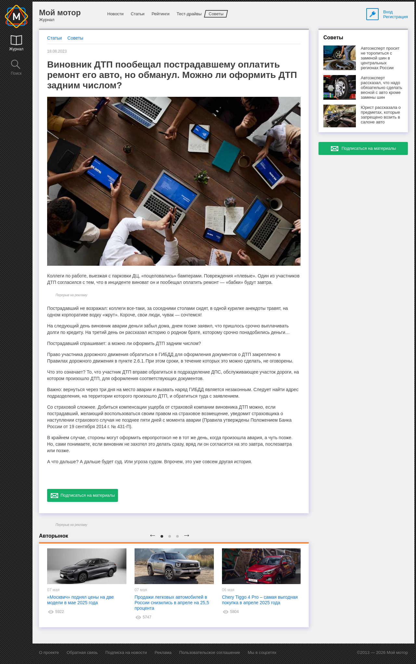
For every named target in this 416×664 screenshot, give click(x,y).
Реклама (163, 652)
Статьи (137, 13)
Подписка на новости (126, 652)
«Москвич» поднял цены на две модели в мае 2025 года (80, 599)
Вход (388, 11)
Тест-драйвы (189, 13)
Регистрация (395, 16)
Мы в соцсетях (262, 652)
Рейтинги (160, 13)
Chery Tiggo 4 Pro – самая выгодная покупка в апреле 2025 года (260, 599)
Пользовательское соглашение (209, 652)
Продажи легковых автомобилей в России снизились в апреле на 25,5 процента (172, 602)
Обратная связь (82, 652)
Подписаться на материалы (82, 495)
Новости (115, 13)
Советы (216, 13)
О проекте (49, 652)
